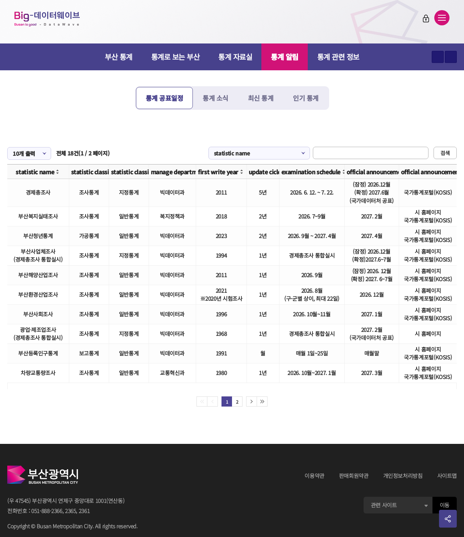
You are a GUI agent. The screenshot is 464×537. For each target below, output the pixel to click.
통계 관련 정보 (338, 56)
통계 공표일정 (164, 98)
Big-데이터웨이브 (47, 19)
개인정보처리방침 (403, 475)
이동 (445, 505)
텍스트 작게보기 (451, 57)
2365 (70, 511)
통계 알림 (284, 56)
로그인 (426, 18)
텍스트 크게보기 (438, 57)
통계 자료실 (235, 56)
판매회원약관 (354, 475)
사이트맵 (447, 475)
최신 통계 (261, 98)
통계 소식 (215, 98)
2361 (84, 511)
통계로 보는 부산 (175, 56)
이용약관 (314, 475)
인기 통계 (306, 98)
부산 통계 (118, 56)
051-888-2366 (46, 511)
